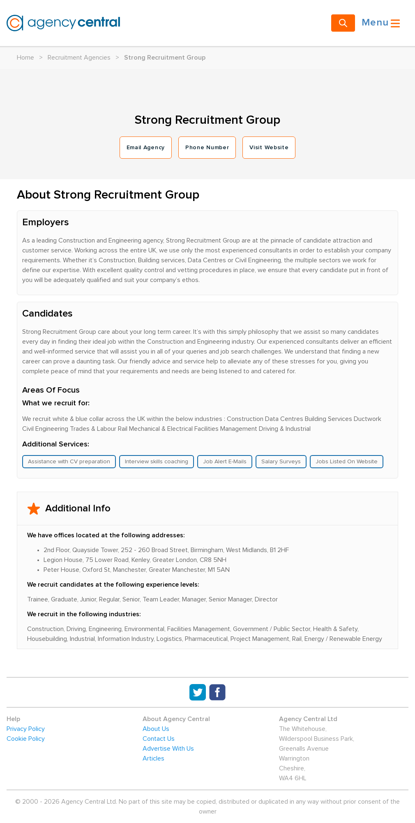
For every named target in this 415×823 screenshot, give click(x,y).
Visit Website (268, 147)
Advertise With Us (168, 748)
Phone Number (207, 147)
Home (25, 57)
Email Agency (146, 147)
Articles (153, 758)
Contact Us (159, 738)
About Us (156, 729)
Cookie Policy (26, 738)
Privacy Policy (26, 729)
